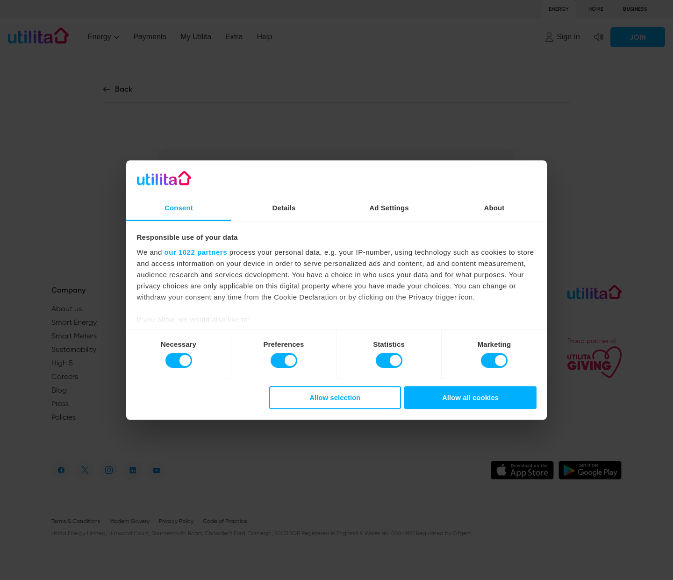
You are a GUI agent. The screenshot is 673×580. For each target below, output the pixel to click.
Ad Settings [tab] (388, 208)
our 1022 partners (196, 252)
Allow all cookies (470, 397)
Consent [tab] (179, 208)
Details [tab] (284, 208)
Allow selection (334, 397)
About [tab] (494, 208)
